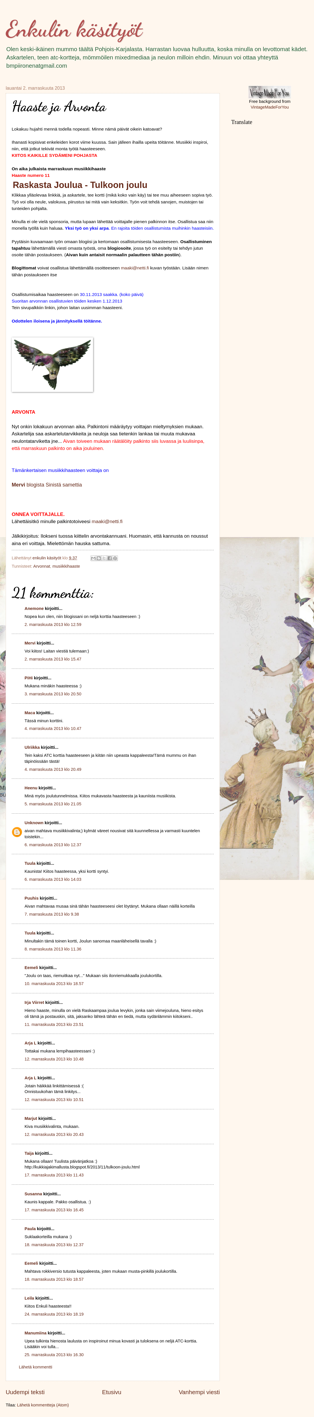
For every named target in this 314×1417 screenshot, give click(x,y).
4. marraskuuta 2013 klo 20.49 (53, 769)
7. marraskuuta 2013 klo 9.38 (52, 914)
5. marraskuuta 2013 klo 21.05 (53, 804)
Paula (30, 1228)
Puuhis (32, 898)
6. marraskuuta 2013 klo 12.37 (53, 844)
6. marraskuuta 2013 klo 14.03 (53, 879)
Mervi (30, 643)
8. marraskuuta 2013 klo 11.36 (53, 949)
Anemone (34, 608)
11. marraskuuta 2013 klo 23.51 (54, 1024)
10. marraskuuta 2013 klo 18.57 (54, 983)
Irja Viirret (34, 1002)
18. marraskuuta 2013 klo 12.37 (54, 1244)
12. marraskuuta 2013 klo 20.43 (54, 1134)
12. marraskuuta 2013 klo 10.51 (54, 1099)
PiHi (29, 678)
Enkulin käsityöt (74, 28)
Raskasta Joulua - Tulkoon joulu (80, 185)
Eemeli (31, 967)
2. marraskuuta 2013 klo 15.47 (53, 659)
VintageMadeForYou (270, 107)
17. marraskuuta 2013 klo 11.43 (54, 1175)
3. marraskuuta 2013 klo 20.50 (53, 694)
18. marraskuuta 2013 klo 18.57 (54, 1279)
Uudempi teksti (25, 1392)
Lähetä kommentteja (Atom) (43, 1405)
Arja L (30, 1043)
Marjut (31, 1118)
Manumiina (36, 1333)
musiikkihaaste (66, 566)
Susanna (33, 1194)
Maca (30, 712)
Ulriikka (32, 747)
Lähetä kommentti (35, 1367)
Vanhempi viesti (199, 1392)
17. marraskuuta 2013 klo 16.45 (54, 1210)
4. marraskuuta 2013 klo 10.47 (53, 728)
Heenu (31, 788)
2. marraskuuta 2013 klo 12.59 (53, 624)
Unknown (34, 822)
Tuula (30, 863)
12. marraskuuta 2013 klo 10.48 (54, 1059)
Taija (29, 1153)
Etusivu (111, 1392)
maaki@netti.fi (135, 267)
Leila (29, 1298)
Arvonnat (41, 566)
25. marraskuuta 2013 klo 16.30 (54, 1354)
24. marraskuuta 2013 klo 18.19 (54, 1314)
